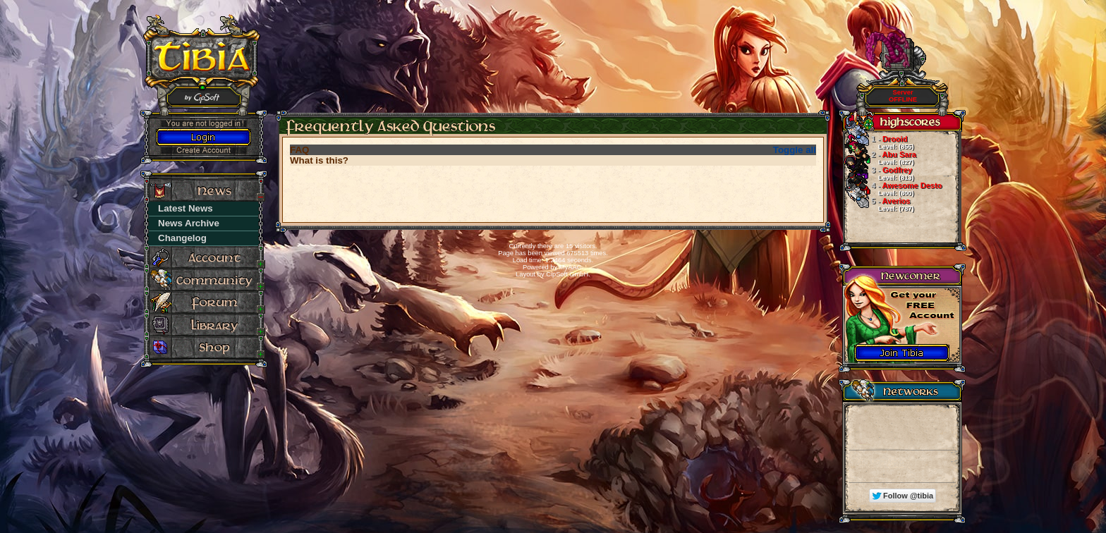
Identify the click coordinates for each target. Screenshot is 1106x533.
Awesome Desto (892, 189)
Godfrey (878, 173)
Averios (878, 204)
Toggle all (794, 150)
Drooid (878, 142)
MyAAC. (571, 267)
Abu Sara (879, 158)
